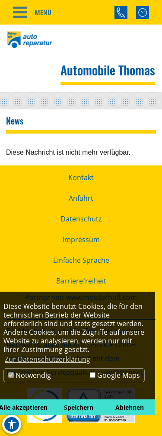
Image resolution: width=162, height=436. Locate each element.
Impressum (81, 239)
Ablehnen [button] (129, 407)
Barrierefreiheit (81, 281)
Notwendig (29, 375)
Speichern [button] (78, 407)
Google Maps (115, 375)
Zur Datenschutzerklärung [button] (47, 359)
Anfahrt (81, 198)
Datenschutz (81, 219)
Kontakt (81, 177)
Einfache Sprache (81, 260)
